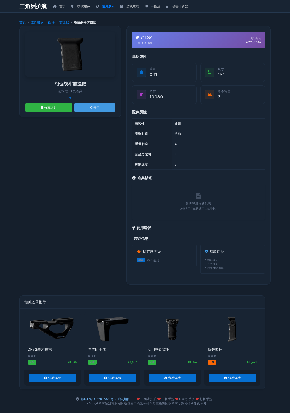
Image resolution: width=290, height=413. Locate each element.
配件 (51, 22)
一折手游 (166, 399)
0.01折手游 (185, 399)
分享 (95, 107)
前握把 (64, 22)
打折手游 (204, 399)
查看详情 (52, 378)
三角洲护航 (33, 6)
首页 (22, 22)
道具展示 (37, 22)
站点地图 (124, 399)
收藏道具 (49, 107)
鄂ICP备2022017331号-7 (99, 399)
